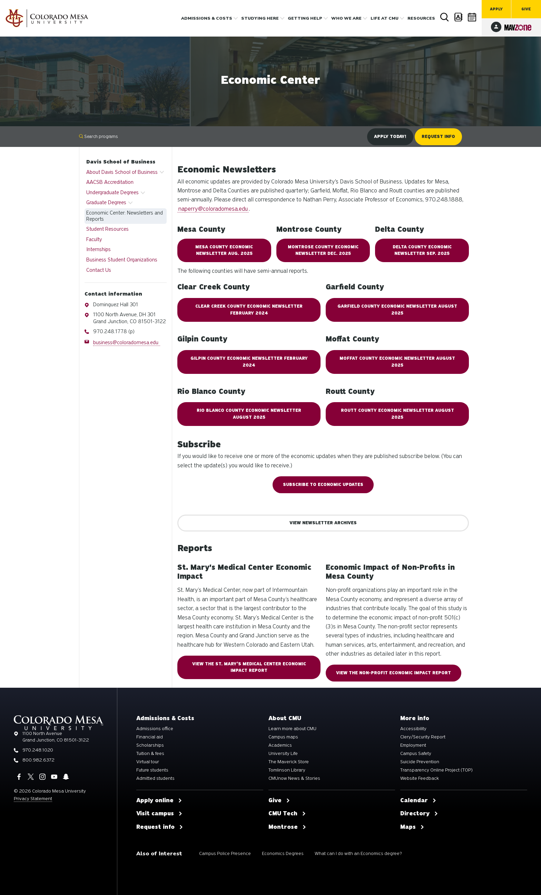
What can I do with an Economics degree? (358, 853)
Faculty (94, 239)
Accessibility (413, 729)
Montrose (287, 827)
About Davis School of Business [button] (122, 172)
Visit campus (159, 814)
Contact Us (98, 270)
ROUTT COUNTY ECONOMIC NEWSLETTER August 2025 (397, 413)
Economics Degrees (283, 853)
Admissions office (154, 729)
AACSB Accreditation (110, 182)
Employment (413, 745)
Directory (458, 17)
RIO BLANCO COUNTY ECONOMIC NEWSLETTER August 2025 (249, 413)
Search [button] (444, 17)
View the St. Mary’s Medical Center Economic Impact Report (249, 667)
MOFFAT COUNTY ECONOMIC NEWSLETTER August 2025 (397, 361)
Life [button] (385, 18)
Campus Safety (415, 753)
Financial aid (149, 737)
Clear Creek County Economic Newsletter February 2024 (249, 309)
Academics (280, 745)
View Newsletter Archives (323, 522)
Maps (412, 827)
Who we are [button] (346, 18)
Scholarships (150, 745)
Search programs (98, 136)
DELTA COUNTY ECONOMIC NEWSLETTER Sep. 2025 (422, 250)
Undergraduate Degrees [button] (112, 192)
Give (526, 9)
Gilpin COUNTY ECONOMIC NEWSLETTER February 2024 (249, 361)
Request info (159, 827)
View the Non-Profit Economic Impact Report (393, 672)
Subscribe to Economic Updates (323, 484)
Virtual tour (147, 762)
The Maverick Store (288, 762)
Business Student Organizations (121, 260)
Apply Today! (390, 136)
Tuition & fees (150, 753)
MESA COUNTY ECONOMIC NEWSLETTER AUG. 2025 (224, 250)
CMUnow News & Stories (294, 778)
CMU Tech (287, 814)
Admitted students (155, 778)
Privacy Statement (33, 799)
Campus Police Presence (225, 853)
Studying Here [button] (260, 18)
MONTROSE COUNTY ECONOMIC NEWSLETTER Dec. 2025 (323, 250)
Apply (496, 9)
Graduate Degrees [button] (106, 202)
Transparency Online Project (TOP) (436, 770)
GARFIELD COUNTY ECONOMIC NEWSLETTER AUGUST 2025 (397, 309)
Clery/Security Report (422, 737)
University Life (283, 753)
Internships (98, 249)
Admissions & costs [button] (206, 18)
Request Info (438, 136)
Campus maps (283, 737)
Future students (152, 770)
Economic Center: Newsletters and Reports (124, 216)
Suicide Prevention (419, 762)
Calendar (472, 17)
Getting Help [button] (305, 18)
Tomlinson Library (286, 770)
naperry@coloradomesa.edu (213, 209)
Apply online (159, 800)
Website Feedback (419, 778)
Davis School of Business (120, 162)
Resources (421, 18)
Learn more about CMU (292, 729)
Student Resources (107, 229)
